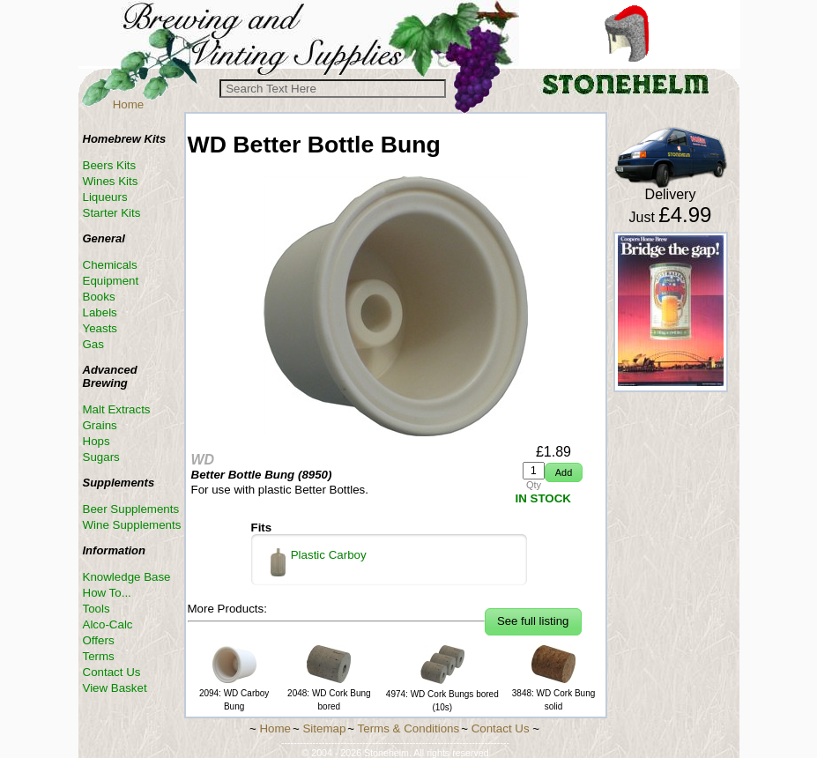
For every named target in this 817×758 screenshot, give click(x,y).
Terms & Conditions (409, 728)
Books (99, 296)
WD (203, 459)
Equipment (111, 280)
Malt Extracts (117, 409)
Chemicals (110, 264)
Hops (96, 441)
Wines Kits (110, 181)
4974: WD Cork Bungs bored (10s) (442, 694)
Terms (99, 656)
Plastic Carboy (319, 562)
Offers (99, 640)
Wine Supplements (132, 524)
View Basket (115, 688)
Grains (100, 425)
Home (129, 104)
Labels (100, 312)
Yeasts (100, 328)
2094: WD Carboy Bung (234, 693)
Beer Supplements (131, 509)
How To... (107, 592)
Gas (93, 344)
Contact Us (112, 672)
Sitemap (323, 728)
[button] (564, 473)
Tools (96, 608)
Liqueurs (105, 197)
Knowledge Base (127, 576)
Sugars (101, 457)
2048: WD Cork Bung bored (329, 693)
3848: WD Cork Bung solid (554, 693)
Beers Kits (110, 165)
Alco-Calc (108, 624)
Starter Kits (112, 212)
